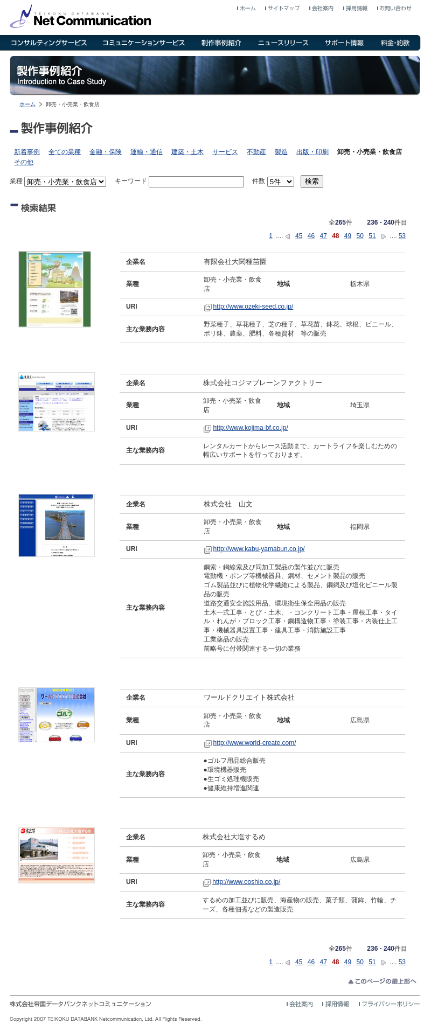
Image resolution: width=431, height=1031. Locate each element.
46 (311, 236)
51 (372, 236)
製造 (281, 152)
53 (402, 236)
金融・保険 (105, 152)
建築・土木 (187, 152)
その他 (23, 162)
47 (322, 236)
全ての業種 (64, 152)
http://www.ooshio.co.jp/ (246, 882)
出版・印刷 (312, 152)
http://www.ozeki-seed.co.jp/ (253, 306)
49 (347, 236)
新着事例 (27, 152)
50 (360, 236)
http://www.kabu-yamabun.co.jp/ (259, 549)
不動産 (256, 152)
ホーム (27, 104)
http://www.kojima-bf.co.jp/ (250, 427)
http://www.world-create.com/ (254, 743)
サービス (225, 152)
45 (298, 236)
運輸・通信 (146, 152)
